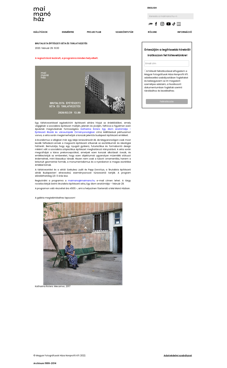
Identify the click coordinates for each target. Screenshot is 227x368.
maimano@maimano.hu (81, 180)
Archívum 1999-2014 (44, 363)
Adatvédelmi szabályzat (178, 355)
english (152, 7)
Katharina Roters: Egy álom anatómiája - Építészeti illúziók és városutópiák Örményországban (83, 130)
